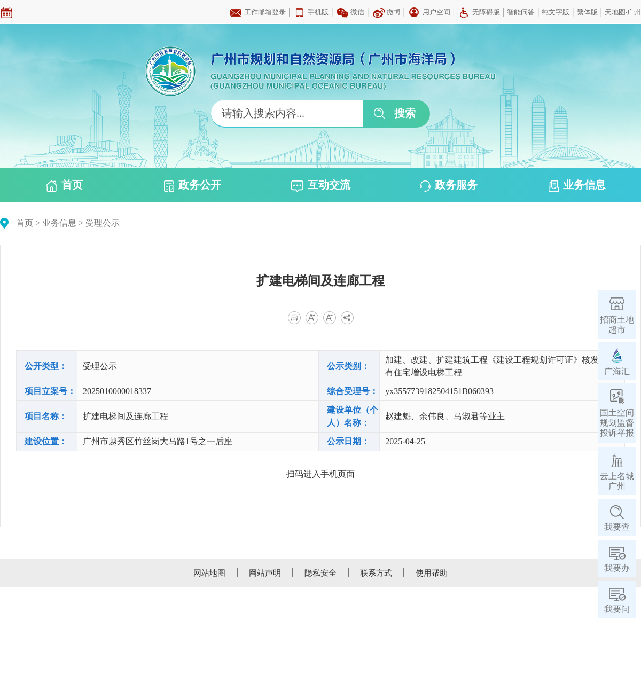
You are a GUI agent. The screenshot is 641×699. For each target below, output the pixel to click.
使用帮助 (432, 573)
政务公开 (192, 185)
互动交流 (320, 185)
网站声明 (265, 573)
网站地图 (209, 573)
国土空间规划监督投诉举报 (617, 422)
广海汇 (617, 371)
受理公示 (102, 222)
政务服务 (449, 185)
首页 (64, 185)
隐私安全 (320, 573)
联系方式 (376, 573)
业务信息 (577, 185)
